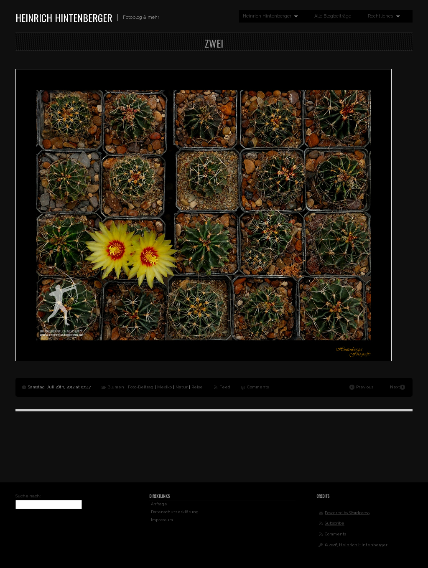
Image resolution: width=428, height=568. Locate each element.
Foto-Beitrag (140, 387)
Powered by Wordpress (347, 512)
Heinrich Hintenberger (63, 17)
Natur (182, 387)
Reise (197, 387)
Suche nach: (28, 496)
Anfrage (159, 504)
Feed (224, 387)
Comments (258, 387)
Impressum (162, 519)
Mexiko (164, 387)
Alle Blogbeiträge (332, 16)
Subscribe (334, 523)
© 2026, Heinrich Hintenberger (356, 545)
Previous (364, 387)
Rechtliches (382, 16)
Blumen (115, 387)
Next (395, 387)
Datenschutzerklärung (175, 512)
